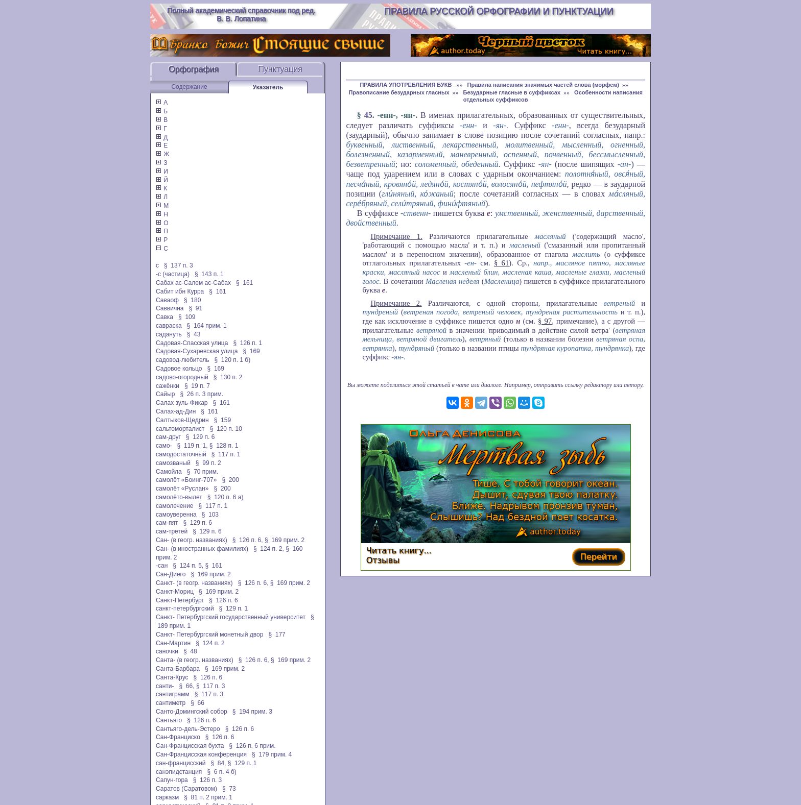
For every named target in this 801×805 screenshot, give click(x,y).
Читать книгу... (399, 550)
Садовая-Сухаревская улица (197, 351)
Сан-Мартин (173, 643)
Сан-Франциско (178, 737)
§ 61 (501, 263)
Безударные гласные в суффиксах (512, 92)
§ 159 (222, 420)
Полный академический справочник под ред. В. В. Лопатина (241, 14)
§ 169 (251, 351)
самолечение (175, 505)
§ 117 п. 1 (226, 454)
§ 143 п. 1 (209, 274)
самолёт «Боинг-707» (186, 479)
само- (164, 445)
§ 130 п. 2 (228, 377)
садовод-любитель (182, 359)
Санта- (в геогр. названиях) (194, 660)
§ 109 (186, 317)
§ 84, (218, 763)
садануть (169, 334)
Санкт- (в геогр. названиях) (194, 583)
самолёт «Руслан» (182, 488)
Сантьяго (169, 720)
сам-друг (168, 437)
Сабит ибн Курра (180, 291)
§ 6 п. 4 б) (221, 771)
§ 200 (230, 479)
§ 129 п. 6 (200, 437)
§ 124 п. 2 (210, 643)
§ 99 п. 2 (208, 463)
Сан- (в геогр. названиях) (191, 540)
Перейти (598, 557)
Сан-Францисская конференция (201, 754)
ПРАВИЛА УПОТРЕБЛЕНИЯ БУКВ (406, 85)
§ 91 (196, 308)
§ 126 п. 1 (247, 343)
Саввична (169, 308)
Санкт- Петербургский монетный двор (209, 634)
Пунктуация (280, 69)
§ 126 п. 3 (207, 780)
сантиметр (170, 702)
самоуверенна (176, 514)
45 (368, 115)
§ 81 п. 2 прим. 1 (208, 797)
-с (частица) (173, 274)
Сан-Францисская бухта (190, 745)
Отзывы (382, 560)
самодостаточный (181, 454)
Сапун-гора (172, 780)
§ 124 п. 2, (268, 548)
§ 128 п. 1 (224, 445)
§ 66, (187, 686)
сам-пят (167, 522)
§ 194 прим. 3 (252, 711)
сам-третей (171, 531)
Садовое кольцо (179, 368)
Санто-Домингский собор (191, 711)
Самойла (169, 471)
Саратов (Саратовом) (186, 788)
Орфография (194, 69)
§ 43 (194, 334)
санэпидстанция (179, 771)
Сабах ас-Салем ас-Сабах (193, 282)
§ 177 (276, 634)
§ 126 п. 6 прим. (252, 745)
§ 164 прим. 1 (207, 325)
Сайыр (165, 394)
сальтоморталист (180, 428)
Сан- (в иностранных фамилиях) (202, 548)
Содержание (189, 86)
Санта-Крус (172, 677)
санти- (165, 686)
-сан (162, 565)
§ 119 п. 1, (192, 445)
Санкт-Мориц (175, 591)
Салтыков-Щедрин (182, 420)
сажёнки (167, 385)
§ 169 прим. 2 (284, 540)
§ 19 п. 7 (197, 385)
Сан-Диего (170, 574)
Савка (164, 317)
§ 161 (244, 282)
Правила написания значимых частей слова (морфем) (543, 85)
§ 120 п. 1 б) (232, 359)
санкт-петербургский (185, 608)
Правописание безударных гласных (398, 92)
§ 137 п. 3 (178, 265)
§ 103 (210, 514)
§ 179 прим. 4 (272, 754)
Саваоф (167, 300)
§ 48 (190, 651)
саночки (167, 651)
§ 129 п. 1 (233, 608)
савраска (169, 325)
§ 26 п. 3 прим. (202, 394)
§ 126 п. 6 (223, 600)
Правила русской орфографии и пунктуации (499, 11)
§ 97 (545, 321)
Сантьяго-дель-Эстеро (188, 729)
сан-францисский (180, 763)
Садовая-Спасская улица (192, 343)
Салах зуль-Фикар (182, 402)
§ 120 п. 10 (226, 428)
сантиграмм (173, 694)
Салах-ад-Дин (176, 411)
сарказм (167, 797)
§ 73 (229, 788)
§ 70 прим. (202, 471)
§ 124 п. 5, (188, 565)
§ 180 (192, 300)
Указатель (268, 87)
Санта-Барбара (178, 668)
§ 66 (197, 702)
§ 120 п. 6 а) (225, 497)
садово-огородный (182, 377)
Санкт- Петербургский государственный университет (230, 617)
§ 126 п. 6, (247, 540)
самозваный (173, 463)
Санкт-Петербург (180, 600)
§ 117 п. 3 (210, 686)
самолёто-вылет (179, 497)
